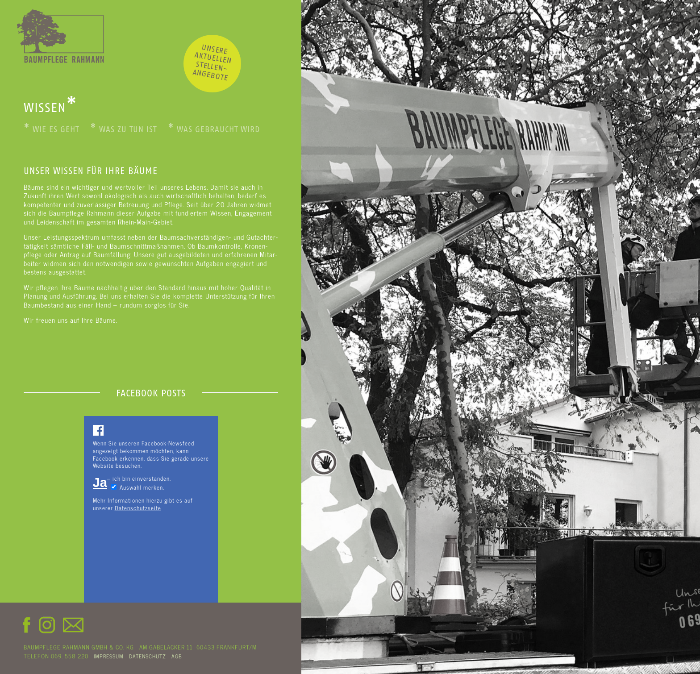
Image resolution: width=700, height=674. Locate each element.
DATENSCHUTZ (147, 656)
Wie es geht (51, 129)
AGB (176, 656)
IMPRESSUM (109, 656)
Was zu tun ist (123, 129)
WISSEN (50, 107)
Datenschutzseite (138, 507)
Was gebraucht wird (214, 129)
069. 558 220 (69, 656)
